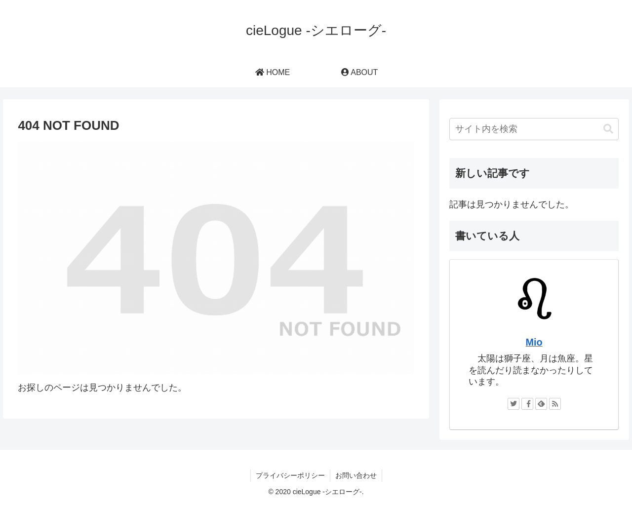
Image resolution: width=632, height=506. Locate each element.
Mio (534, 342)
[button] (608, 129)
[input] (534, 129)
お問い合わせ (356, 475)
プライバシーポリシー (290, 475)
